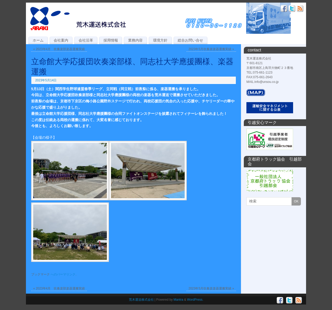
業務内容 (135, 40)
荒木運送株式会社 (141, 299)
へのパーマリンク (63, 274)
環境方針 (160, 40)
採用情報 (110, 40)
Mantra (178, 299)
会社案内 (61, 40)
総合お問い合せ (190, 40)
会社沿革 (86, 40)
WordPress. (195, 299)
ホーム (38, 40)
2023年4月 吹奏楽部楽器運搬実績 (59, 49)
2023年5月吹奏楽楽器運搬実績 (211, 49)
